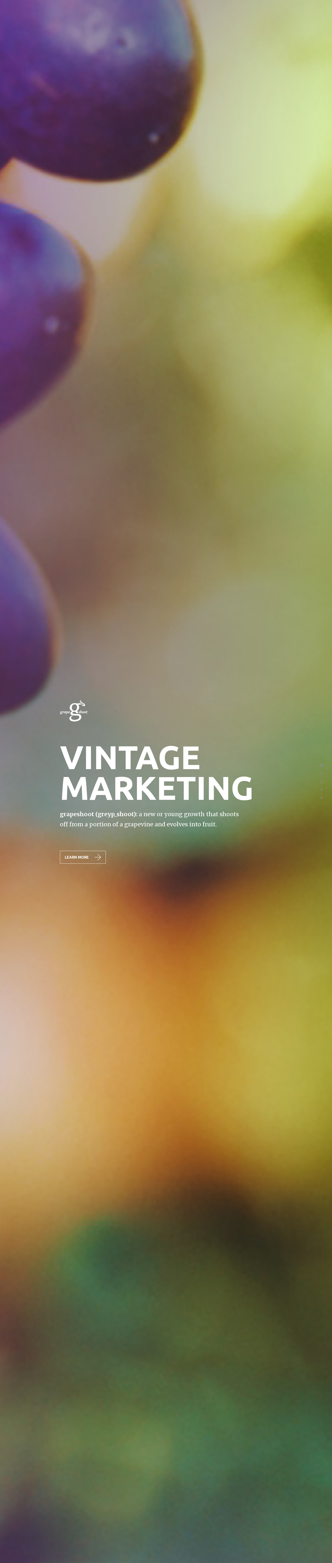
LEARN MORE (83, 857)
